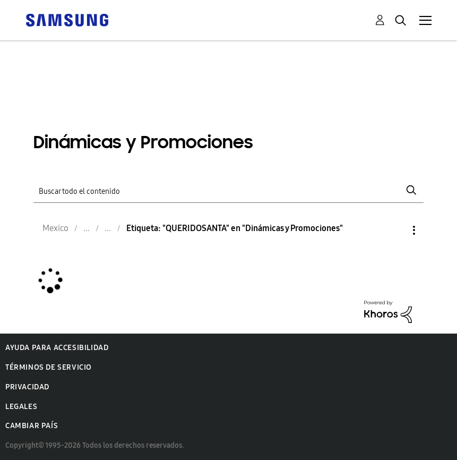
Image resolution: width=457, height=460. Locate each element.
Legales (21, 406)
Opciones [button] (396, 230)
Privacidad (27, 386)
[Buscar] (228, 190)
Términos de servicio (48, 367)
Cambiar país (31, 425)
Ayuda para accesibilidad (56, 347)
